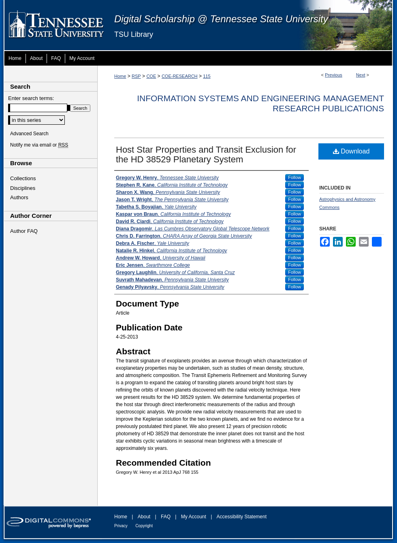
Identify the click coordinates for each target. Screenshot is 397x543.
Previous (333, 74)
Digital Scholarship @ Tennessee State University (221, 18)
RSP (136, 76)
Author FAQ (24, 231)
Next (360, 74)
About (144, 517)
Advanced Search (29, 133)
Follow (294, 177)
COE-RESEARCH (180, 76)
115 (206, 76)
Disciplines (22, 188)
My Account (193, 517)
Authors (19, 197)
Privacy (121, 526)
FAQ (166, 517)
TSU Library (133, 34)
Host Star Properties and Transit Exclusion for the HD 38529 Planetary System (206, 154)
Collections (23, 178)
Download (351, 151)
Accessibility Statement (242, 517)
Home (120, 76)
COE (151, 76)
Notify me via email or (39, 145)
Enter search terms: (31, 98)
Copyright (144, 526)
